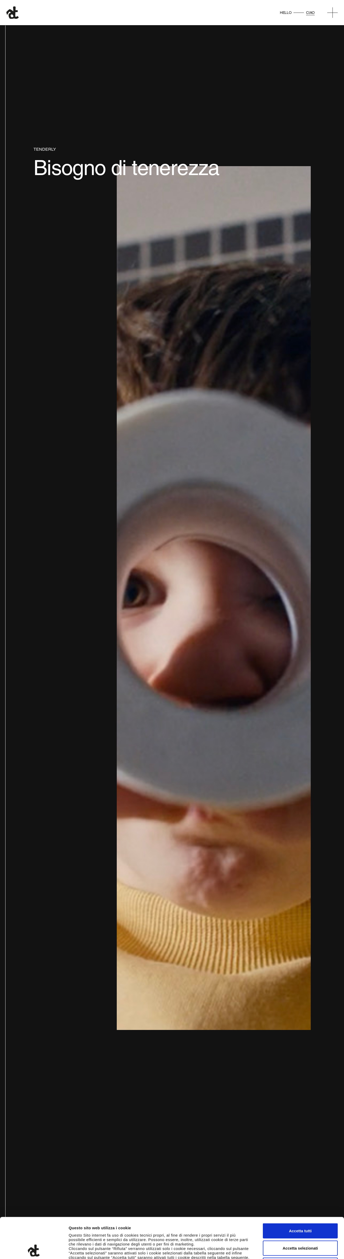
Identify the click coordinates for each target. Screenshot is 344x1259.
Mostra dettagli (275, 1248)
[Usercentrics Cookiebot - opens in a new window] (34, 1249)
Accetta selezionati (300, 1207)
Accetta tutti (300, 1190)
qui (143, 1226)
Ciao (310, 12)
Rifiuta (300, 1224)
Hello (285, 12)
